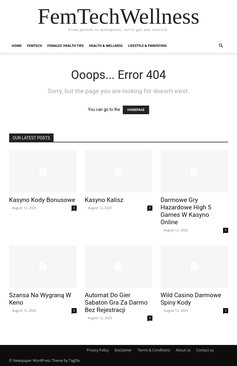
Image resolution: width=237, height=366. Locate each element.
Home (17, 45)
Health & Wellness (106, 45)
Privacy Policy (98, 350)
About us (183, 350)
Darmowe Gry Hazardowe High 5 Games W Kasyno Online (186, 211)
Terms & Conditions (154, 350)
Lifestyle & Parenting (147, 45)
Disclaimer (123, 350)
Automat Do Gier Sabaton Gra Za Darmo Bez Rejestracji (116, 303)
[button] (221, 46)
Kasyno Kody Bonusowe (42, 199)
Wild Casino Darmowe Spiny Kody (191, 299)
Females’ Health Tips (65, 45)
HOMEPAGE (135, 110)
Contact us (205, 350)
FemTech (34, 45)
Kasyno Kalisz (104, 199)
